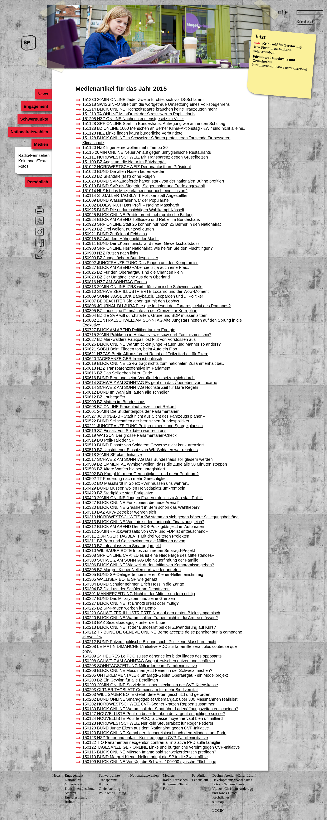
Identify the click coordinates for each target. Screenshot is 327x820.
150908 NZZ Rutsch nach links (110, 253)
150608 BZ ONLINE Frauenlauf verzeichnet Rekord (129, 406)
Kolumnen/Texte (33, 161)
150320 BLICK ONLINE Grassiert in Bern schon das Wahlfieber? (141, 507)
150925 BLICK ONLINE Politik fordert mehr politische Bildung (138, 214)
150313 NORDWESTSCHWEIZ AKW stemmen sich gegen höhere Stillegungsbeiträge (160, 517)
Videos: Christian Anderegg (232, 788)
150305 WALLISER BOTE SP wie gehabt (119, 579)
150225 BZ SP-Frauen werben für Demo (119, 608)
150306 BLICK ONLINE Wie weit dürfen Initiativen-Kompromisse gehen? (148, 565)
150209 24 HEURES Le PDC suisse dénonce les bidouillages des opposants (152, 656)
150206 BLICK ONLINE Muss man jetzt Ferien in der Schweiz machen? (147, 670)
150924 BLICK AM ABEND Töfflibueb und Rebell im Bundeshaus (141, 219)
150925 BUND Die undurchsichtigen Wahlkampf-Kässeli (133, 210)
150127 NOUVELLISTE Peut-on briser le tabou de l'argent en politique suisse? (153, 713)
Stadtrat (70, 793)
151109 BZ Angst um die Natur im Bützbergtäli (124, 162)
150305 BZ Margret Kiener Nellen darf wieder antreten (131, 569)
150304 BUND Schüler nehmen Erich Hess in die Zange (133, 584)
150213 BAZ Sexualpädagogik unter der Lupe (123, 622)
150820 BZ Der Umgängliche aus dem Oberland (126, 277)
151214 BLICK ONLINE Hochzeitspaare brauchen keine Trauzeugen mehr (149, 109)
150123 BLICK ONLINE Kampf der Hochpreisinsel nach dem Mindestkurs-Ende (154, 733)
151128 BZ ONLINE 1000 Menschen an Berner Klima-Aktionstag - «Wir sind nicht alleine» (163, 128)
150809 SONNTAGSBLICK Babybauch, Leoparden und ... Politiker (142, 296)
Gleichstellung (109, 788)
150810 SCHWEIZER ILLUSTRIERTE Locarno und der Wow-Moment (145, 291)
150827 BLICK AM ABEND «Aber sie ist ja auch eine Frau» (136, 267)
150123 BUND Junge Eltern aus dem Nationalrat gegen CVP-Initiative (145, 728)
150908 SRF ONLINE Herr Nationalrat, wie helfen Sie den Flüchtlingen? (147, 248)
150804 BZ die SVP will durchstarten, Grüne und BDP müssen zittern (145, 315)
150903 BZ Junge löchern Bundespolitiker (120, 258)
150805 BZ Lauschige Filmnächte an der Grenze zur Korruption (139, 310)
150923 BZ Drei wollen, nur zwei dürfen (118, 229)
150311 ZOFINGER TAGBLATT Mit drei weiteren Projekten (135, 536)
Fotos (23, 166)
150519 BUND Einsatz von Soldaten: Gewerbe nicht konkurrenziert (143, 445)
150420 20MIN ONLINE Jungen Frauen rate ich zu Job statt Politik (142, 497)
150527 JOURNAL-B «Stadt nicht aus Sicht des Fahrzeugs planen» (143, 416)
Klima (103, 784)
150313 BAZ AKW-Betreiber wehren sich (119, 512)
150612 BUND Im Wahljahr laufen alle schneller (125, 392)
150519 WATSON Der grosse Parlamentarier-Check (129, 435)
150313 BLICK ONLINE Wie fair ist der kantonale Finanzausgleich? (143, 521)
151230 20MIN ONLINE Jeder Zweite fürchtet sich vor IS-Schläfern (143, 99)
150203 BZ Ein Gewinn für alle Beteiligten (120, 680)
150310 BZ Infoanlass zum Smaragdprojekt (121, 545)
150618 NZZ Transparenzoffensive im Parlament (126, 368)
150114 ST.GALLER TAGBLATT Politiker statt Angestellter (135, 195)
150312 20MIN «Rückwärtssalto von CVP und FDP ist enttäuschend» (145, 531)
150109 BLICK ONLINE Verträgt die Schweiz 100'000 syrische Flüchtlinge (149, 761)
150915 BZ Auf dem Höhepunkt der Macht (120, 238)
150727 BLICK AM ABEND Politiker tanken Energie (128, 329)
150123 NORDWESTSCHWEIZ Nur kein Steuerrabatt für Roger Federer (147, 723)
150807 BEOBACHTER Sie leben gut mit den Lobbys (130, 301)
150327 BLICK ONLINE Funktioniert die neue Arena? (130, 502)
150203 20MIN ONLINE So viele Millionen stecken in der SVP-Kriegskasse (150, 685)
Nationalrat (73, 780)
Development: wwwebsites (232, 780)
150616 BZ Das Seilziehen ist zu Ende (117, 373)
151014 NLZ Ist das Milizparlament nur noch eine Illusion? (134, 190)
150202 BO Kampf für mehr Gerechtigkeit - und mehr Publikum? (140, 473)
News (43, 93)
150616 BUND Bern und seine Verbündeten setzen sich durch (138, 377)
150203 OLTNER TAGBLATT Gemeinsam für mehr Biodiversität (140, 689)
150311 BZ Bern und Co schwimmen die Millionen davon (133, 541)
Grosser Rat (73, 784)
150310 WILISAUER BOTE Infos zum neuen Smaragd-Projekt (138, 550)
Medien (41, 144)
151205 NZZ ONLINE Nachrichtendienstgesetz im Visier (133, 118)
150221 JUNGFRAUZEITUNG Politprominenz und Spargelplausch (142, 425)
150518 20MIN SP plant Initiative (112, 454)
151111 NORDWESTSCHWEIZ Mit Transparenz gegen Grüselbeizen (145, 157)
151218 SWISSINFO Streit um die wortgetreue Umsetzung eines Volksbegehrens (156, 104)
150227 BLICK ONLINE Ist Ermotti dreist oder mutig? (130, 603)
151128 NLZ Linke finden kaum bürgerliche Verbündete (132, 133)
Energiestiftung (76, 797)
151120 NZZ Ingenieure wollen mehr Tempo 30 (125, 147)
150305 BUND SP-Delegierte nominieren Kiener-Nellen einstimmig (142, 574)
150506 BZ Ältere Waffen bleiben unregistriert (123, 469)
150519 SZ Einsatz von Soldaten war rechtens (124, 430)
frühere (70, 802)
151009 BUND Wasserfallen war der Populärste (125, 200)
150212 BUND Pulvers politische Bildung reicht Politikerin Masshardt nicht (149, 641)
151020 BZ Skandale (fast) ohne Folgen (118, 176)
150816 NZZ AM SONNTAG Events (114, 282)
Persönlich (37, 182)
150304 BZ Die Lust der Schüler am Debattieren (126, 589)
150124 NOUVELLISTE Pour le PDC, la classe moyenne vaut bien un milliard (152, 718)
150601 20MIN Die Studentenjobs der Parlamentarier (130, 411)
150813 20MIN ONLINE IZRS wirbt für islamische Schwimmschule (142, 286)
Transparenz (108, 780)
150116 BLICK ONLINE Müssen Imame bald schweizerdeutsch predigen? (149, 752)
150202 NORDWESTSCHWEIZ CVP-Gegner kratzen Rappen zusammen (148, 704)
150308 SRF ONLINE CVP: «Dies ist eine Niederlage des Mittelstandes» (148, 555)
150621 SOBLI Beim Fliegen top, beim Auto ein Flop (129, 349)
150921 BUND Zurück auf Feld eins (114, 234)
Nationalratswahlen (29, 131)
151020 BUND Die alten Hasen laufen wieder (123, 171)
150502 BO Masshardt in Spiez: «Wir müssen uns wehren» (136, 483)
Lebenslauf (200, 780)
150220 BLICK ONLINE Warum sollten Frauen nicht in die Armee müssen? (150, 617)
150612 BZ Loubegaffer (103, 397)
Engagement (36, 106)
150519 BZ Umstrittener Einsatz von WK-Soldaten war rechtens (140, 449)
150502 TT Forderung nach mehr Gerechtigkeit (125, 478)
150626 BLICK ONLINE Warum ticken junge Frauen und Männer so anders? (151, 344)
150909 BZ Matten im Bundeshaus (113, 401)
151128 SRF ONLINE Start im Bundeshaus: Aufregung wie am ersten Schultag (153, 123)
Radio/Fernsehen (34, 155)
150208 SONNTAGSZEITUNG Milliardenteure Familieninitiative (139, 665)
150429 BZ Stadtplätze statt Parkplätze (117, 493)
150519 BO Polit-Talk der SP (108, 440)
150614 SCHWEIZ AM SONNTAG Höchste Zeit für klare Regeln (140, 387)
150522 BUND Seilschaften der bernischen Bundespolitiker (135, 421)
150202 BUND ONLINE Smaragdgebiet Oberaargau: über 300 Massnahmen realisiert (160, 699)
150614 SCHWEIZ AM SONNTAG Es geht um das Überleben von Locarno (149, 382)
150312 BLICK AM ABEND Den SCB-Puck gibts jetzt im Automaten (143, 526)
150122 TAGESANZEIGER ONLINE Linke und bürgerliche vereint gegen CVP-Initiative (161, 747)
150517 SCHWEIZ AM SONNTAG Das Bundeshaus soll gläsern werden (147, 459)
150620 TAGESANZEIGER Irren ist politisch (122, 358)
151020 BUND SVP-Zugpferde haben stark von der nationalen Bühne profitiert (153, 181)
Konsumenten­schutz (80, 788)
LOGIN (218, 810)
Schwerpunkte (34, 119)
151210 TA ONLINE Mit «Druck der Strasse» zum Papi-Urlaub (138, 114)
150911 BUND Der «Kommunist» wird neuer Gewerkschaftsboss (141, 243)
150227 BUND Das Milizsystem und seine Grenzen (128, 598)
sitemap (218, 802)
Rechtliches (220, 797)
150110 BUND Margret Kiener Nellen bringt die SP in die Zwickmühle (145, 757)
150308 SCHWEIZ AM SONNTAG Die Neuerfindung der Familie (140, 560)
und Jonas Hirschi (225, 793)
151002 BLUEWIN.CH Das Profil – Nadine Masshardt (130, 205)
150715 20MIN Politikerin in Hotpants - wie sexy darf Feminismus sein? (146, 334)
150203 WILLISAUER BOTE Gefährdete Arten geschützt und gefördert (146, 694)
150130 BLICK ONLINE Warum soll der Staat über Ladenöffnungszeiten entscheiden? (160, 709)
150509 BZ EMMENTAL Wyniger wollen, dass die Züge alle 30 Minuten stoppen (154, 464)
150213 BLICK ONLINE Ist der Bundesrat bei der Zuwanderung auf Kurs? (149, 627)
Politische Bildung (112, 793)
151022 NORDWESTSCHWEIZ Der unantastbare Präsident (136, 166)
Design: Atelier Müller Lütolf (234, 775)
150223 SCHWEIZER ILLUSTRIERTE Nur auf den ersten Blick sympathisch (151, 613)
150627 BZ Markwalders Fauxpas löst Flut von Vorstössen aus (139, 339)
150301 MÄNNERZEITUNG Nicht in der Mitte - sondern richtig (138, 593)
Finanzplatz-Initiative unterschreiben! (272, 50)
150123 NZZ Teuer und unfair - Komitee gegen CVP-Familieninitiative (145, 737)
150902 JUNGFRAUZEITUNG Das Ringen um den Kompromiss (140, 262)
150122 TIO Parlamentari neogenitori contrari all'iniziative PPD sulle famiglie (151, 742)
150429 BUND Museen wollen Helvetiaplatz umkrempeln (133, 488)
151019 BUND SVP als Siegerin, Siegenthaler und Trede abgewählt (143, 186)
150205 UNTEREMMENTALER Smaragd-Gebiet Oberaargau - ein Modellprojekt (155, 675)
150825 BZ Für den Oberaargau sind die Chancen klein (132, 272)
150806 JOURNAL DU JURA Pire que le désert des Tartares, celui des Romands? (156, 306)
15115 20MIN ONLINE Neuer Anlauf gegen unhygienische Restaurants (146, 152)
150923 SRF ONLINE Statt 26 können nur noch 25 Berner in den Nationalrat (151, 224)
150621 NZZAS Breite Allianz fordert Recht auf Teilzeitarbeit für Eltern (145, 353)
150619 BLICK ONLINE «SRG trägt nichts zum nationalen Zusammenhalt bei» (153, 363)
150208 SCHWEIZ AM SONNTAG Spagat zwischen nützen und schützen (148, 661)
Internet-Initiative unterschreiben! (283, 67)
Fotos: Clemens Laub (228, 784)
